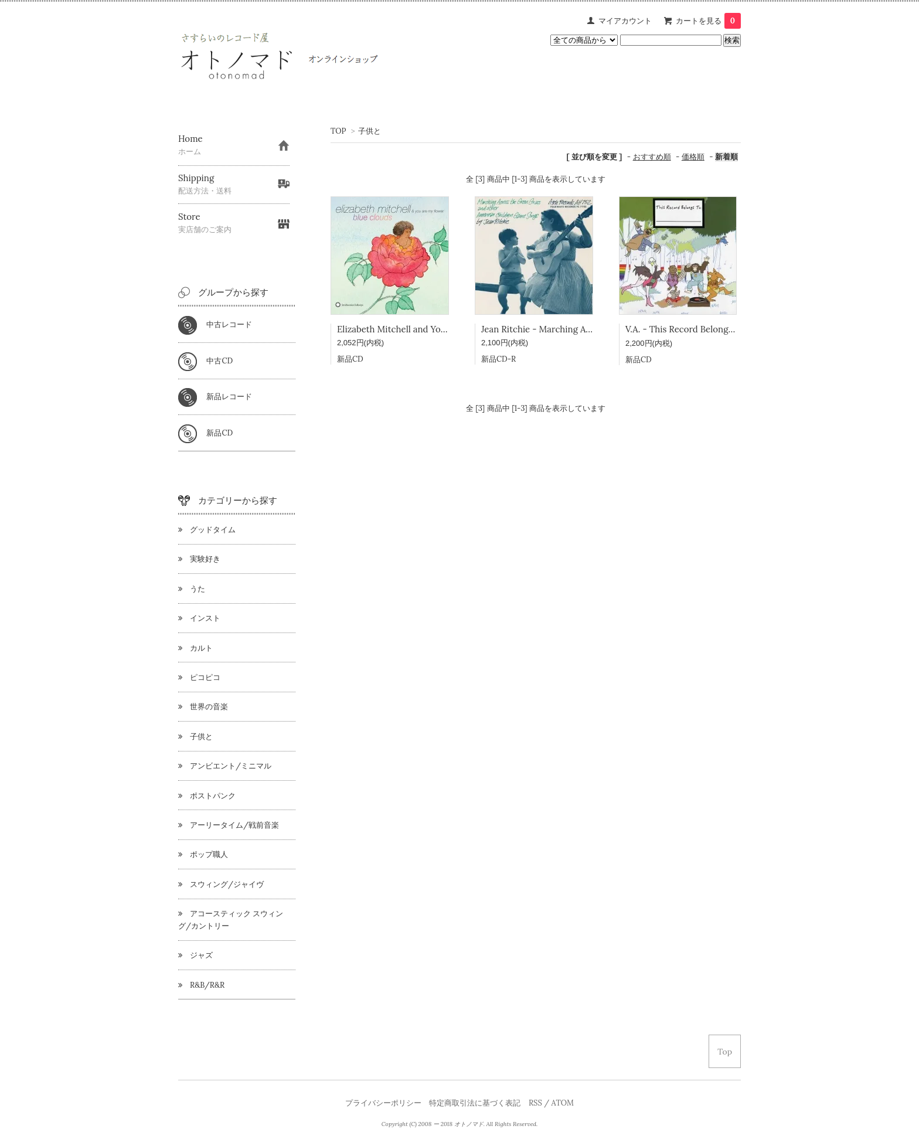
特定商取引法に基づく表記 (474, 1103)
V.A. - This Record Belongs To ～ (690, 329)
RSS (535, 1103)
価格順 (693, 157)
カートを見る (708, 21)
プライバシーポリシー (383, 1103)
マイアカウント (625, 21)
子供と (369, 131)
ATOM (563, 1103)
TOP (338, 131)
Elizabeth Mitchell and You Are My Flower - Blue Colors (450, 329)
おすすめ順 (652, 157)
